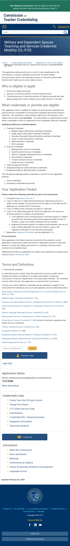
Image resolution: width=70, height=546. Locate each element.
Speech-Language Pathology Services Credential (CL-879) (25, 312)
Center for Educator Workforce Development (31, 467)
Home (4, 63)
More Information (10, 385)
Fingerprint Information (21, 421)
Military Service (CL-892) (19, 254)
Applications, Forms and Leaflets (49, 63)
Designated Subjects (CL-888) (14, 331)
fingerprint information (26, 232)
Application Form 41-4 (25, 198)
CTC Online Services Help (22, 408)
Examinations (16, 413)
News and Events (18, 454)
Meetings (14, 458)
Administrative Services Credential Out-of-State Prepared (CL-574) (28, 316)
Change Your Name (19, 404)
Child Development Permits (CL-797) (16, 342)
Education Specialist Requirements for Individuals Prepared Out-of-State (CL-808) (35, 302)
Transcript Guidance (19, 425)
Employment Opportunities (35, 539)
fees (52, 232)
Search (32, 348)
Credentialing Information (22, 63)
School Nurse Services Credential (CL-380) (19, 320)
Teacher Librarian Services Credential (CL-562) (20, 327)
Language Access (18, 471)
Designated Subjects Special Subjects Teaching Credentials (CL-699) (29, 335)
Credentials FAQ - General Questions (27, 417)
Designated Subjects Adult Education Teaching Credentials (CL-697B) (29, 338)
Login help (7, 363)
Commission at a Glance (21, 462)
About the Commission (21, 450)
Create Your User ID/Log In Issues (26, 400)
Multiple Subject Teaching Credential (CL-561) (20, 298)
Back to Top (35, 534)
